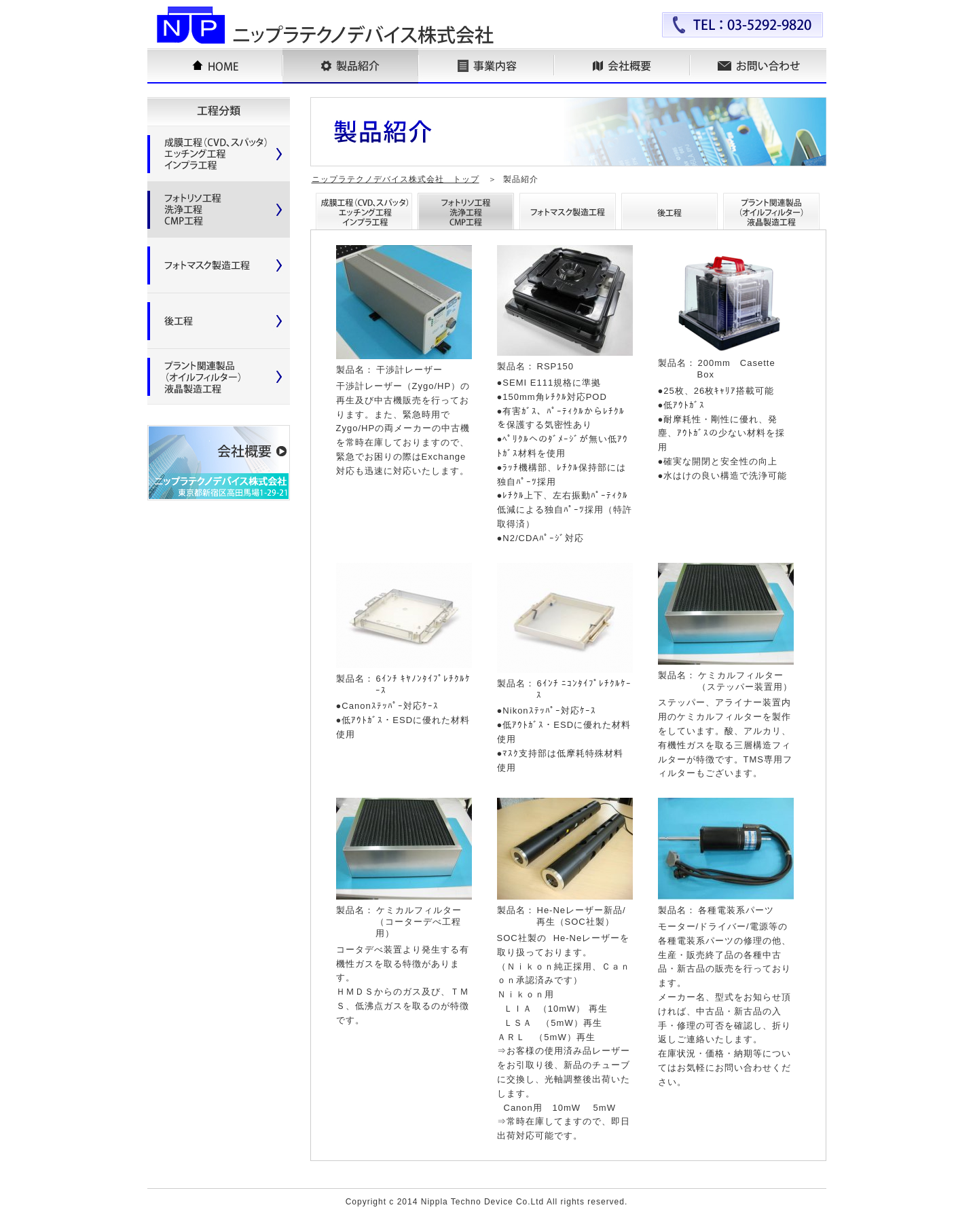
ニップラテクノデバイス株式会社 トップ (395, 179)
